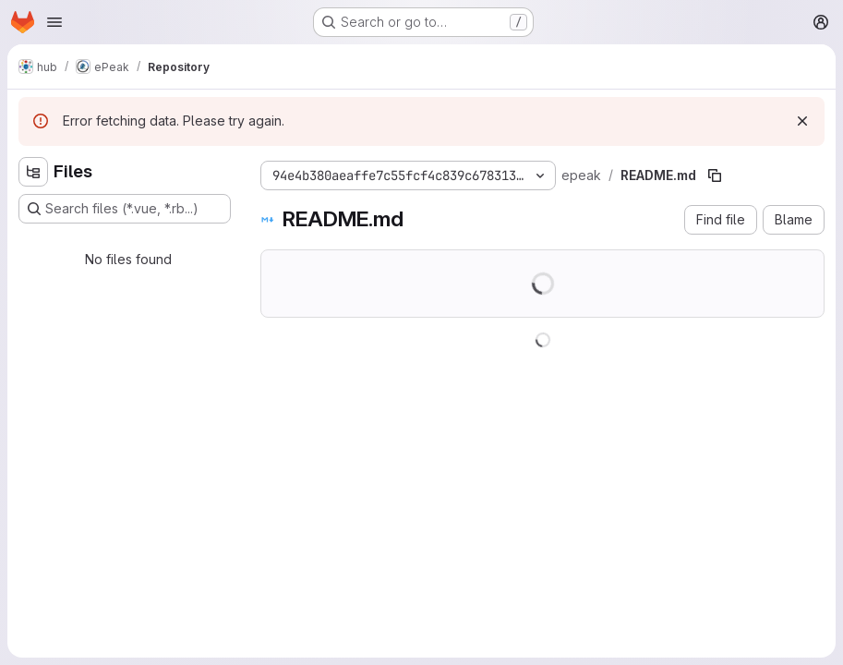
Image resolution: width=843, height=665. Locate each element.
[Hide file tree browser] (33, 172)
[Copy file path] (714, 175)
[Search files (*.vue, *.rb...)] (124, 209)
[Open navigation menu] (54, 22)
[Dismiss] (802, 121)
